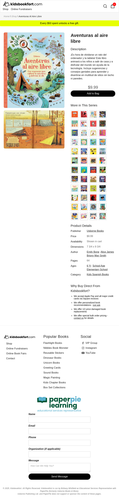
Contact (10, 358)
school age (99, 265)
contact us (79, 318)
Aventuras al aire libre (30, 16)
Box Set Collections (54, 387)
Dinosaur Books (52, 357)
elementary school (97, 269)
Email (32, 425)
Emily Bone (93, 252)
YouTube (90, 353)
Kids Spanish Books (98, 274)
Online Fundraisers (21, 9)
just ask (96, 305)
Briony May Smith (96, 255)
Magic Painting (51, 377)
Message (34, 460)
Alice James (107, 252)
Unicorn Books (51, 362)
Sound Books (50, 372)
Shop (5, 9)
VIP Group (91, 343)
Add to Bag (93, 93)
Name (32, 414)
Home (7, 16)
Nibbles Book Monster (55, 348)
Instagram (91, 348)
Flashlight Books (52, 343)
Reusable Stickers (53, 353)
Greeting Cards (52, 367)
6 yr (89, 265)
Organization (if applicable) (44, 449)
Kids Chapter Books (54, 382)
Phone (32, 437)
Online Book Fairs (16, 353)
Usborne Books (95, 231)
